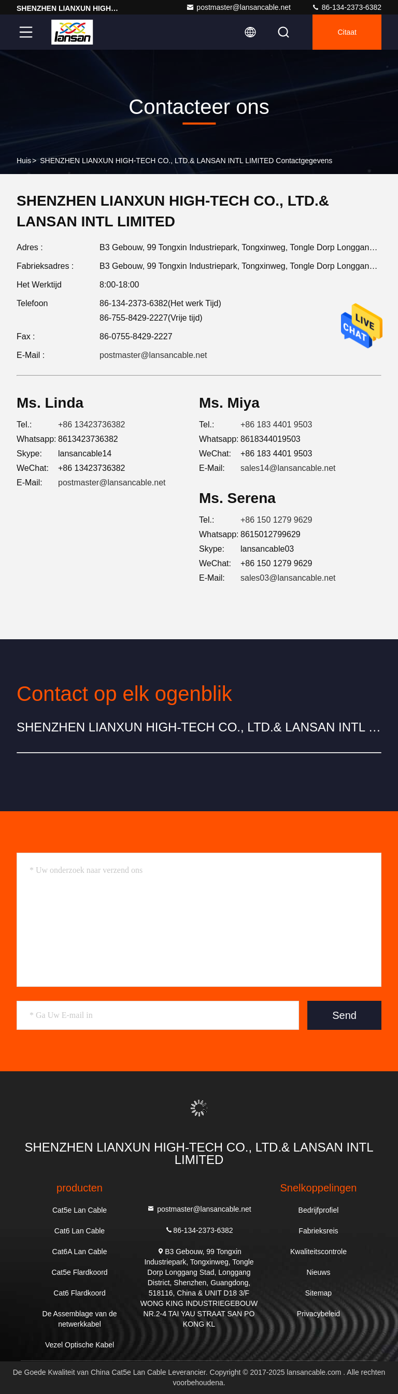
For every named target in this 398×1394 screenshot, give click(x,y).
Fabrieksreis (318, 1231)
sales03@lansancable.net (287, 577)
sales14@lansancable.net (287, 468)
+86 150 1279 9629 (276, 519)
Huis (24, 160)
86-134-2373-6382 (346, 7)
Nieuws (319, 1272)
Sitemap (318, 1293)
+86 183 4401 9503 (276, 424)
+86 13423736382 (91, 424)
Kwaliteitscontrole (318, 1251)
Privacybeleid (318, 1314)
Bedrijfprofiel (318, 1210)
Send (344, 1015)
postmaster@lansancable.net (238, 7)
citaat (347, 32)
